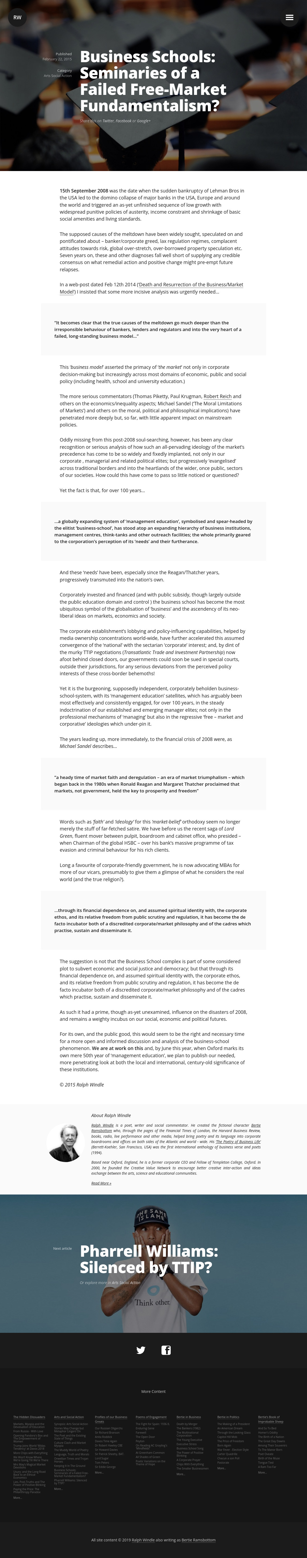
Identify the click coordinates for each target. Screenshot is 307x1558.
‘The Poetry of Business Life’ (238, 1141)
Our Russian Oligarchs (109, 1428)
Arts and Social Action (69, 1417)
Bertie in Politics (228, 1417)
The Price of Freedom (230, 1441)
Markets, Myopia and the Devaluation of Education (29, 1425)
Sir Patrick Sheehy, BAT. (109, 1454)
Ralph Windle (102, 1125)
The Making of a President (233, 1424)
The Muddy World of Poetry (71, 1450)
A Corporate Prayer (188, 1460)
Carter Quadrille (227, 1454)
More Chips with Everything (30, 1453)
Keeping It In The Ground (69, 1466)
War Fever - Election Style (233, 1450)
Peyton (140, 1441)
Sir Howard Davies (106, 1450)
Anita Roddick (103, 1437)
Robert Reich (218, 396)
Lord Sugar (102, 1458)
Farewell (141, 1432)
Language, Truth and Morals (71, 1454)
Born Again (224, 1445)
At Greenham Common (150, 1453)
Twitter (108, 120)
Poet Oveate (266, 1454)
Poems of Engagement (151, 1417)
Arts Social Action (58, 75)
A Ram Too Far (267, 1467)
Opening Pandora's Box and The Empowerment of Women (30, 1438)
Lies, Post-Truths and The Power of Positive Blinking (29, 1483)
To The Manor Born (270, 1450)
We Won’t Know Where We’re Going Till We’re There (30, 1458)
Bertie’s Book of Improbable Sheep (270, 1419)
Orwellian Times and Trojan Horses (71, 1460)
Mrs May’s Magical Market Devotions (29, 1466)
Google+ (144, 120)
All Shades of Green (148, 1457)
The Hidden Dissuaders (29, 1417)
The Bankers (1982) (188, 1428)
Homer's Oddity (268, 1432)
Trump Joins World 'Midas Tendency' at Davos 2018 (29, 1447)
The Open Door (145, 1437)
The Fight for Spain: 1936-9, (153, 1424)
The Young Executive (189, 1440)
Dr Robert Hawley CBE (109, 1445)
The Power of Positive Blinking (190, 1454)
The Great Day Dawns (271, 1441)
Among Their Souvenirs (272, 1445)
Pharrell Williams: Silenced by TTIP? (149, 1259)
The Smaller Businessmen (193, 1468)
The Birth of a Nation (271, 1437)
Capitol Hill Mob (227, 1437)
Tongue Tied (266, 1462)
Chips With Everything (190, 1464)
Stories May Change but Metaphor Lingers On (69, 1429)
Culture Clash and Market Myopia (70, 1444)
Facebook (124, 120)
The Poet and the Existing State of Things (70, 1437)
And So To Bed (267, 1428)
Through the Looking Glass (233, 1432)
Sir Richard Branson (107, 1432)
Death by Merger (187, 1424)
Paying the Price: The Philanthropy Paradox (26, 1490)
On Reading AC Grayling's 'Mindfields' (151, 1447)
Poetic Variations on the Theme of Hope (150, 1462)
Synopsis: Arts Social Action (71, 1424)
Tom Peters (102, 1462)
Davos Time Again (106, 1441)
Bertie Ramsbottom (199, 1539)
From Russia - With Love (28, 1431)
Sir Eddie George (105, 1467)
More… (17, 1498)
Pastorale (223, 1462)
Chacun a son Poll (228, 1458)
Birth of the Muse (269, 1458)
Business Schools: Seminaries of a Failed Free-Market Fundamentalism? (153, 81)
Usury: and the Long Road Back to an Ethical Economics (29, 1474)
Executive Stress (187, 1444)
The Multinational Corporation (188, 1434)
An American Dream (229, 1428)
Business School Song (190, 1448)
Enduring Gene (145, 1428)
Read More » (101, 1183)
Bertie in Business (189, 1417)
